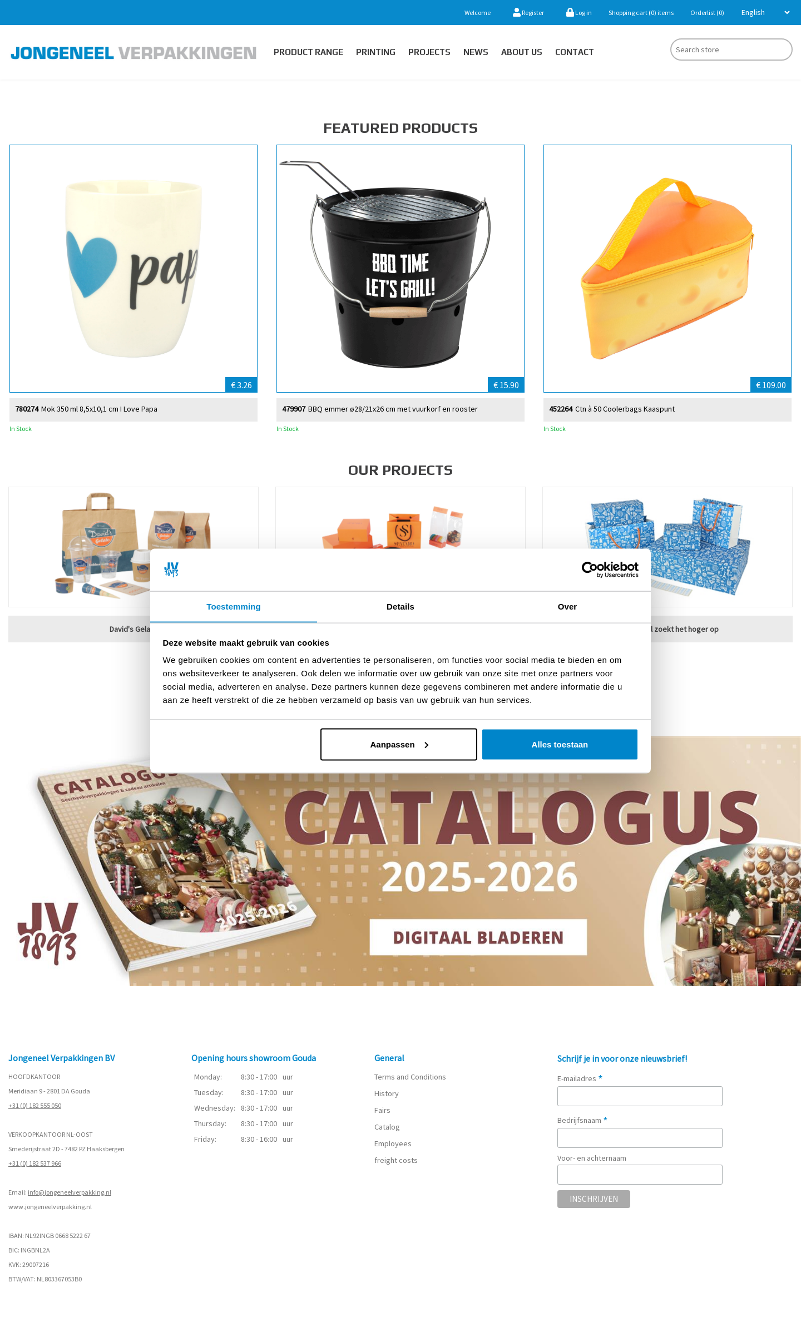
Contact (574, 52)
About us (521, 52)
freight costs (396, 1161)
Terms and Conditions (410, 1077)
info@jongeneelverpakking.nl (69, 1192)
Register (528, 12)
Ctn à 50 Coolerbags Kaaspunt (625, 408)
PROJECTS (429, 52)
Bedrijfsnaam (582, 1120)
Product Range (308, 52)
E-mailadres (580, 1078)
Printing (375, 52)
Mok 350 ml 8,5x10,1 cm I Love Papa (99, 408)
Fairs (382, 1111)
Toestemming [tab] (233, 606)
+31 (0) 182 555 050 (34, 1105)
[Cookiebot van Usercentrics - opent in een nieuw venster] (590, 569)
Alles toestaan (560, 744)
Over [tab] (567, 606)
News (475, 52)
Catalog (387, 1127)
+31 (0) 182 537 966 (34, 1163)
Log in (579, 12)
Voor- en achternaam (591, 1158)
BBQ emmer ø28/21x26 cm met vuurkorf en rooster (393, 408)
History (386, 1094)
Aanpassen (399, 744)
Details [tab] (400, 606)
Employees (393, 1144)
